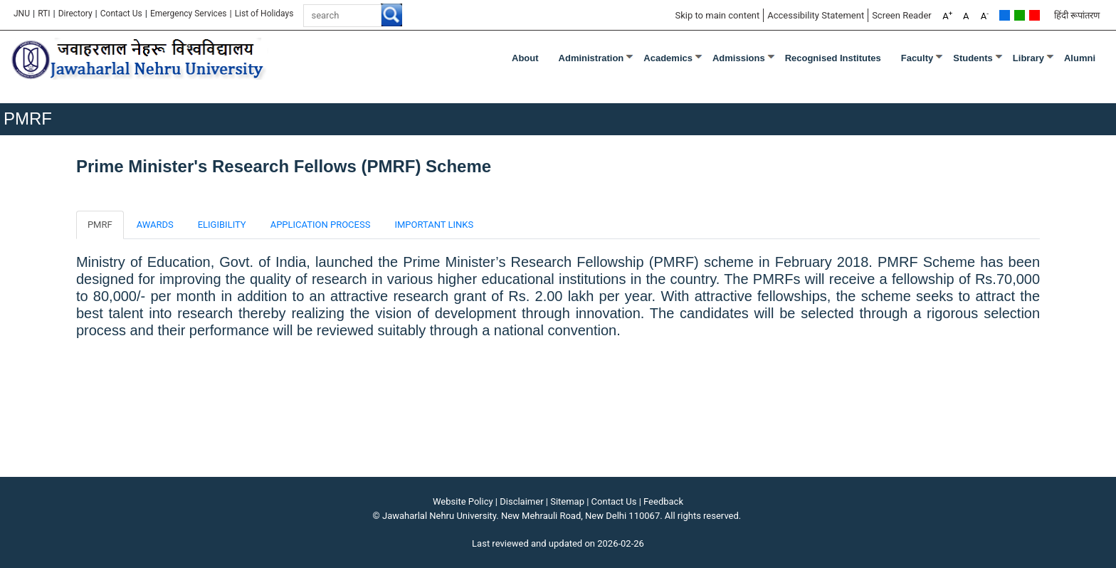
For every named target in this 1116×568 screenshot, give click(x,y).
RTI (44, 14)
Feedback (663, 501)
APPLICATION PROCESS (320, 224)
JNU (22, 14)
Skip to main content (717, 15)
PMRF (100, 224)
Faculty (917, 58)
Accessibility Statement (815, 15)
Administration (591, 58)
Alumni (1079, 58)
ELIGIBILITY (222, 224)
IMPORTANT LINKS (433, 224)
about (525, 58)
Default (1004, 15)
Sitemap (567, 501)
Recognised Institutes (833, 58)
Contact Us (121, 14)
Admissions (738, 58)
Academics (668, 58)
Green (1019, 15)
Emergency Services (188, 14)
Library (1028, 58)
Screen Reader (902, 15)
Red (1034, 15)
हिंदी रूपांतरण (1077, 15)
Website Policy (463, 501)
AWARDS (155, 224)
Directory (75, 14)
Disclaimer (521, 501)
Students (973, 58)
